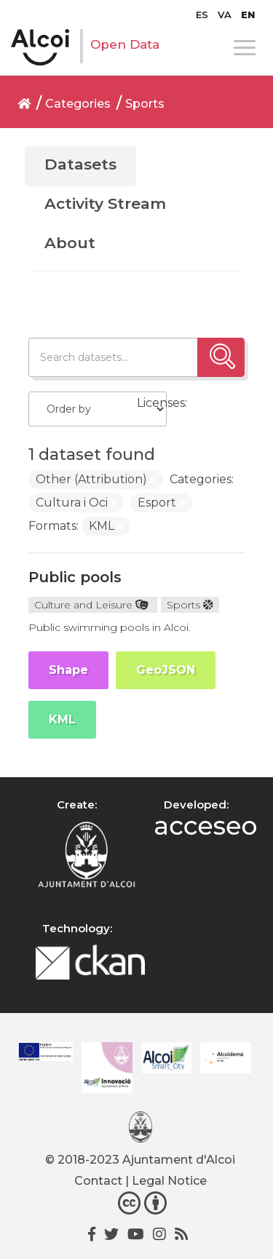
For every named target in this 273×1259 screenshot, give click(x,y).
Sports (145, 104)
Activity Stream (105, 203)
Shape (68, 670)
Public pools (75, 577)
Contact (98, 1181)
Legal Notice (169, 1181)
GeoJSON (165, 670)
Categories (78, 104)
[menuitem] (202, 14)
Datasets (80, 164)
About (69, 243)
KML (62, 719)
